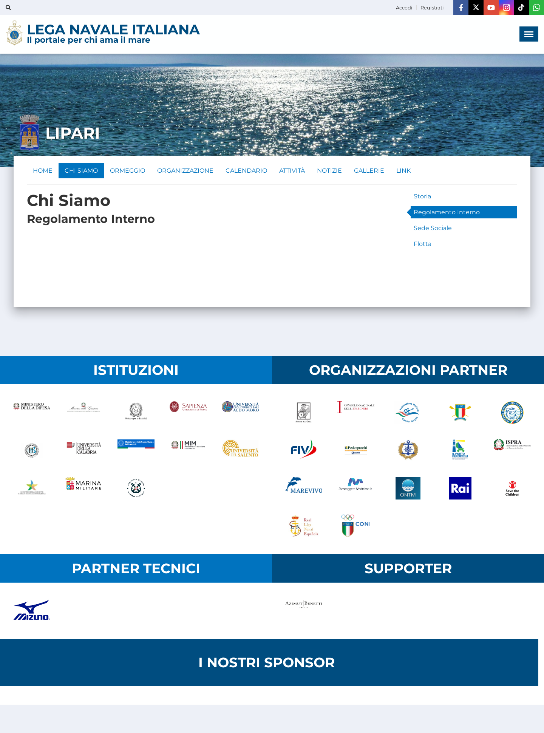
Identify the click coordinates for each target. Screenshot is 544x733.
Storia (422, 196)
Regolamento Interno (447, 212)
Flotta (422, 243)
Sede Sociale (433, 228)
